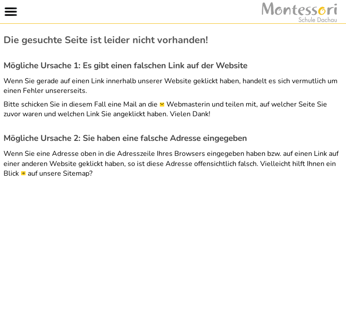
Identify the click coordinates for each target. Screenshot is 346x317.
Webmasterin (188, 104)
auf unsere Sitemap (58, 173)
